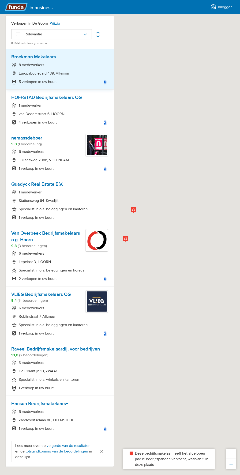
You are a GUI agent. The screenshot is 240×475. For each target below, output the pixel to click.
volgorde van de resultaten (68, 445)
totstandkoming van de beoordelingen (57, 451)
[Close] (101, 451)
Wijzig (55, 23)
